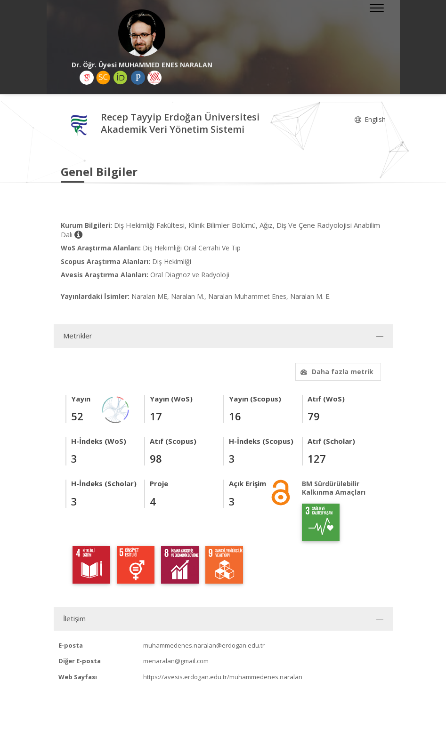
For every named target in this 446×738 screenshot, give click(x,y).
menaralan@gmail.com (176, 661)
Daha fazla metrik (335, 371)
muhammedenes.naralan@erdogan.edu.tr (204, 645)
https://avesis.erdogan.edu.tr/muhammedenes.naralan (222, 677)
